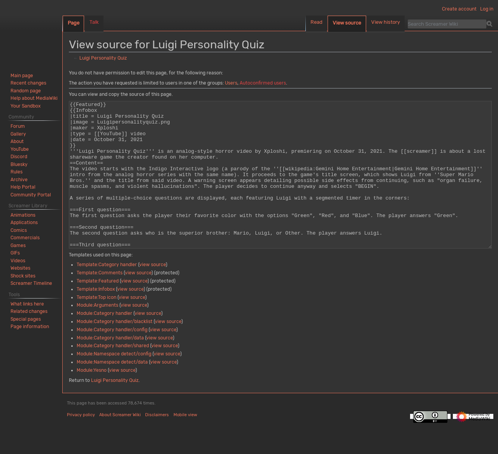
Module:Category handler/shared (113, 375)
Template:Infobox (96, 318)
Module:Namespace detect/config (114, 383)
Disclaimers (157, 444)
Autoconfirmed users (263, 83)
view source (152, 294)
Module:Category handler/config (112, 359)
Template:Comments (100, 302)
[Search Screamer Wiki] (447, 23)
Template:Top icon (96, 326)
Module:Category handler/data (110, 367)
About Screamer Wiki (120, 444)
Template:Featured (98, 310)
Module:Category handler (104, 342)
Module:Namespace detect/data (112, 391)
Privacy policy (81, 444)
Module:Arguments (97, 334)
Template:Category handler (107, 294)
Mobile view (185, 444)
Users (231, 83)
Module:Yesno (92, 399)
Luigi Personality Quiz (103, 58)
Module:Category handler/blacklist (115, 350)
